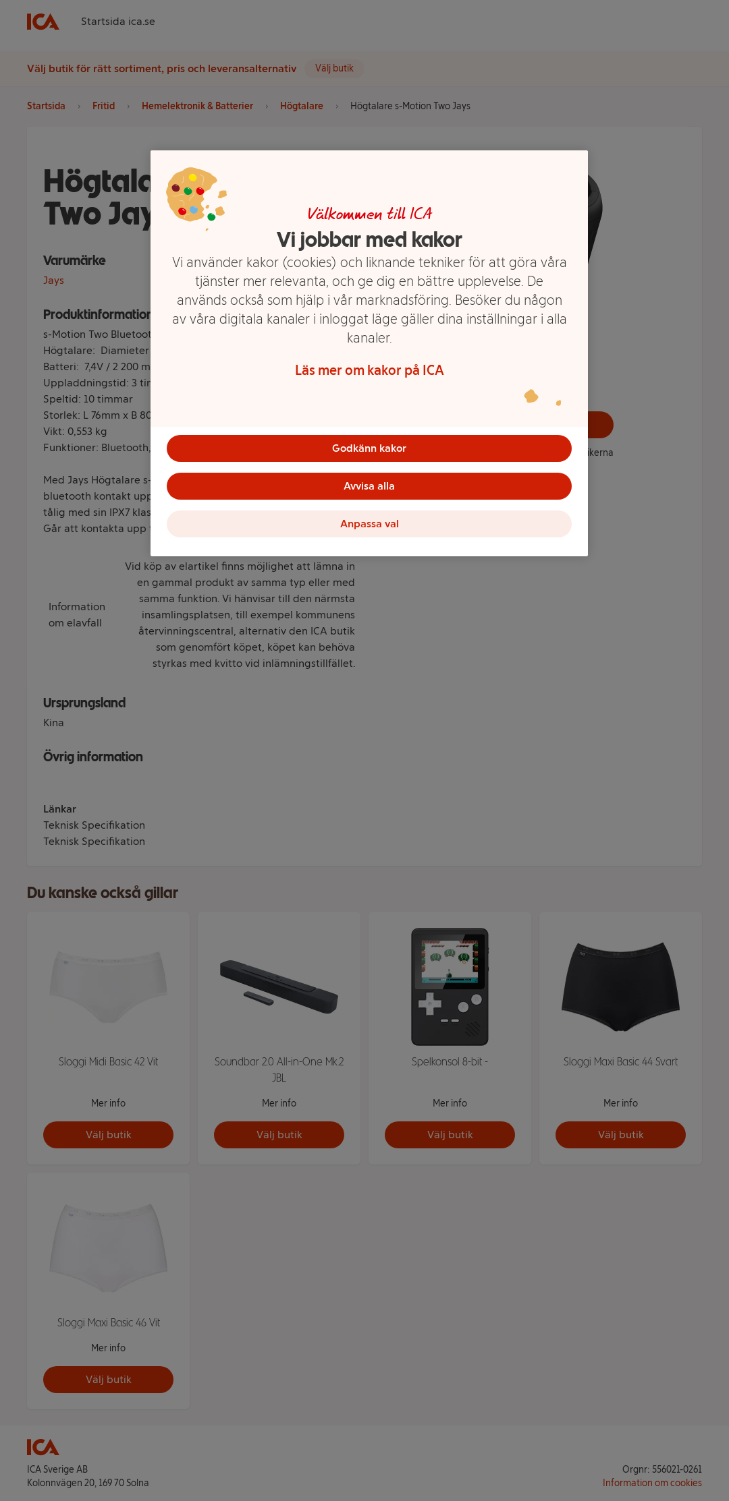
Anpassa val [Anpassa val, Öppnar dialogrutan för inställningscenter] (369, 523)
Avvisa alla (369, 485)
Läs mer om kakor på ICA (369, 370)
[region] (369, 353)
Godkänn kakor (369, 448)
